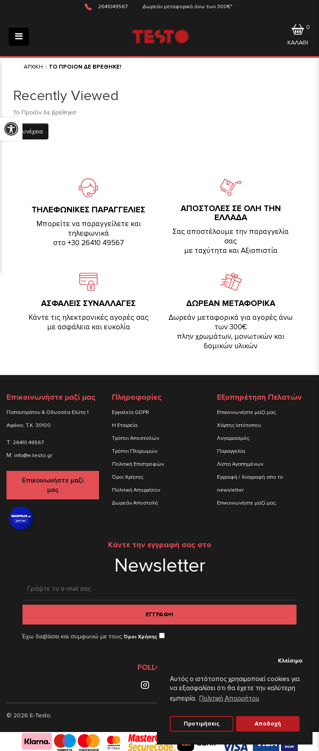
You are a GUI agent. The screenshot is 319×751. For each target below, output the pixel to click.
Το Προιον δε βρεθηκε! (85, 66)
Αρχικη (33, 66)
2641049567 (113, 6)
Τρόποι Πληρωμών (134, 451)
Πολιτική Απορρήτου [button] (229, 698)
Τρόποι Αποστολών (135, 438)
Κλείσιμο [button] (290, 660)
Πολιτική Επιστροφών (138, 464)
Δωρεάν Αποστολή (135, 503)
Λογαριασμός (233, 438)
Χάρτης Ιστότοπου (239, 425)
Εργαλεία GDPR (130, 412)
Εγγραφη (159, 614)
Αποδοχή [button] (268, 723)
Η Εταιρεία (124, 425)
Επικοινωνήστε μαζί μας (52, 485)
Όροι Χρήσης (127, 477)
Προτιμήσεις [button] (201, 723)
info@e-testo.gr (33, 455)
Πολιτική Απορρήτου (136, 490)
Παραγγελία (231, 451)
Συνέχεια (31, 131)
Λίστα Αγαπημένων (240, 464)
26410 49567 (28, 442)
